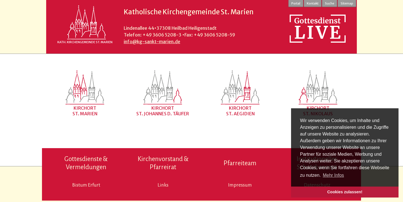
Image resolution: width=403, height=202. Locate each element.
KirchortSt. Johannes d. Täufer (162, 110)
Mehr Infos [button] (333, 175)
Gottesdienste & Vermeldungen (86, 163)
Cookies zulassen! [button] (344, 192)
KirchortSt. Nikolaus (318, 110)
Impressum (240, 185)
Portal (295, 3)
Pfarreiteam (240, 163)
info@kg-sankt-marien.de (152, 41)
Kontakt (312, 3)
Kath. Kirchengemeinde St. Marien (85, 42)
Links (163, 185)
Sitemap (347, 3)
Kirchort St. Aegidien (240, 110)
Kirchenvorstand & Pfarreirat (163, 163)
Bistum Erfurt (86, 185)
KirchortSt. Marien (84, 110)
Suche (329, 3)
